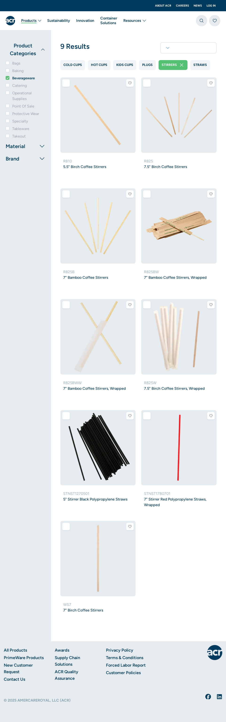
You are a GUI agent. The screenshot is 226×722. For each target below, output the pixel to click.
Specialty (20, 121)
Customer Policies (123, 672)
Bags (16, 63)
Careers (182, 5)
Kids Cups (124, 65)
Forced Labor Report (126, 665)
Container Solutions (108, 20)
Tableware (20, 128)
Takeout (19, 136)
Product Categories (27, 49)
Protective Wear (25, 113)
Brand (25, 158)
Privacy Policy (119, 650)
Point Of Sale (23, 106)
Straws (200, 65)
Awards (62, 650)
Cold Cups (72, 65)
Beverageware (23, 78)
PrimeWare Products (24, 657)
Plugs (147, 65)
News (198, 5)
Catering (19, 85)
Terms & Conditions (124, 657)
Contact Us (14, 679)
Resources (135, 20)
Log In (211, 5)
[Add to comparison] (66, 83)
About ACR (163, 5)
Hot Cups (99, 65)
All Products (15, 650)
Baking (17, 71)
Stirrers (173, 65)
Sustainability (58, 20)
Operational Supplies (22, 96)
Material (25, 146)
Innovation (85, 20)
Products (31, 20)
